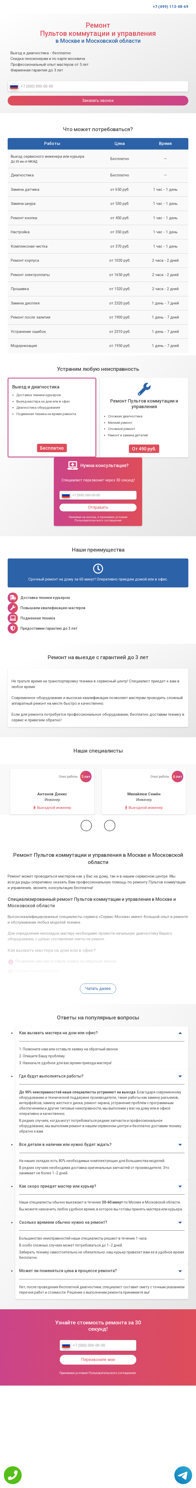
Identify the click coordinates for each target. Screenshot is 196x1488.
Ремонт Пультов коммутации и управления (144, 403)
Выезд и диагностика (35, 386)
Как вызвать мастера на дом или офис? (100, 1033)
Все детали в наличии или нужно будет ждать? (100, 1144)
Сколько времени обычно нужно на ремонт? (100, 1222)
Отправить (98, 507)
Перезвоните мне (98, 1359)
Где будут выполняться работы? (100, 1076)
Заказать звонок (98, 100)
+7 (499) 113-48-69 (170, 6)
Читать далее (98, 988)
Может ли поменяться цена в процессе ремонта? (100, 1271)
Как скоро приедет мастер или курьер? (100, 1186)
